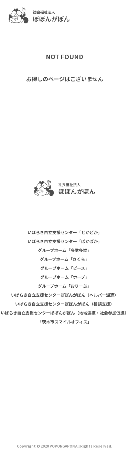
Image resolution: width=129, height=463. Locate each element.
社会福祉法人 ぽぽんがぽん (64, 188)
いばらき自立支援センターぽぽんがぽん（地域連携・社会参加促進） (65, 313)
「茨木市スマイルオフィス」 (65, 321)
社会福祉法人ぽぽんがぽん (39, 15)
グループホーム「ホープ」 (64, 277)
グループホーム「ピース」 (64, 268)
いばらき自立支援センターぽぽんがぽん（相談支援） (64, 304)
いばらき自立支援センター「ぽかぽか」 (65, 241)
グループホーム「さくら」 (64, 259)
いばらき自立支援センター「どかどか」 (65, 232)
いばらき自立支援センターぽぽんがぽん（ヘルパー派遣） (64, 295)
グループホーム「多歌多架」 (64, 250)
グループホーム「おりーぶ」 (64, 286)
